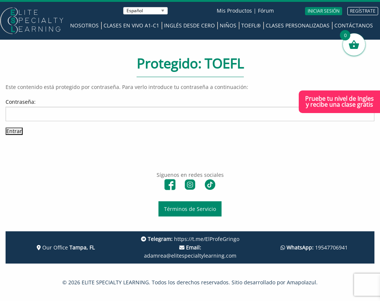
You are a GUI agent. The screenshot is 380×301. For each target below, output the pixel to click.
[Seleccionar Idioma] (145, 10)
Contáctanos (353, 25)
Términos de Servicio (190, 208)
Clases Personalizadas (298, 25)
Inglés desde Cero (189, 25)
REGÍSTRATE (363, 11)
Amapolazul (301, 282)
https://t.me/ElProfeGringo (190, 238)
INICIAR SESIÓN (324, 11)
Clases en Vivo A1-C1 (131, 25)
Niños (228, 25)
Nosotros (84, 25)
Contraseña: (190, 109)
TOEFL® (251, 25)
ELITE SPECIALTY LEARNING (115, 282)
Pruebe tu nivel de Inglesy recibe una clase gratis (339, 102)
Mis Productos (234, 10)
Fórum (266, 10)
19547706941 (314, 247)
